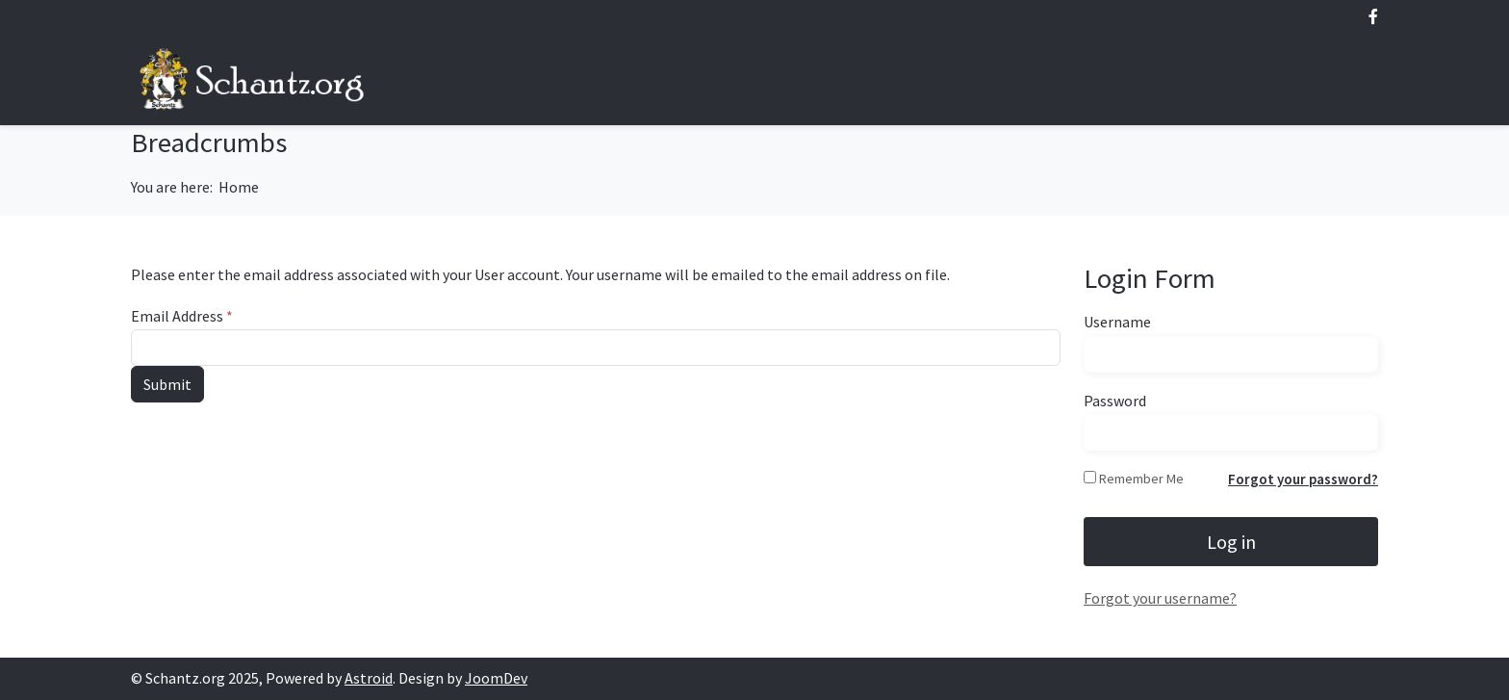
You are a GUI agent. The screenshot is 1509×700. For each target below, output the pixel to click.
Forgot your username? (1160, 598)
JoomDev (496, 677)
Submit (167, 384)
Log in (1231, 542)
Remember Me (1141, 478)
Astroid (369, 677)
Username (1117, 321)
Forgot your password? (1303, 479)
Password (1115, 400)
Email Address (182, 315)
